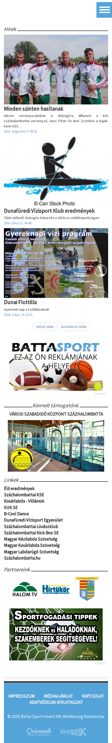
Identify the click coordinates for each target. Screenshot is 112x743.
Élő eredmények (19, 488)
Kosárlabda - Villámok (24, 501)
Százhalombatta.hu (22, 558)
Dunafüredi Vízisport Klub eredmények (49, 210)
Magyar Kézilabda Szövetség (30, 539)
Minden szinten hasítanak (33, 108)
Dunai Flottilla (20, 302)
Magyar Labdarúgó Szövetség (31, 552)
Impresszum (21, 696)
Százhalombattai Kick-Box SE (31, 533)
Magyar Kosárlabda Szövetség (32, 545)
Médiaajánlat (58, 696)
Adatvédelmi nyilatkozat (56, 702)
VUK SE (11, 507)
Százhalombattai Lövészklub (31, 526)
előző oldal (44, 326)
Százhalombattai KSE (24, 495)
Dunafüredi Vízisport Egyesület (33, 520)
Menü (104, 10)
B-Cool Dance (16, 514)
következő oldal (73, 326)
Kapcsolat (93, 696)
